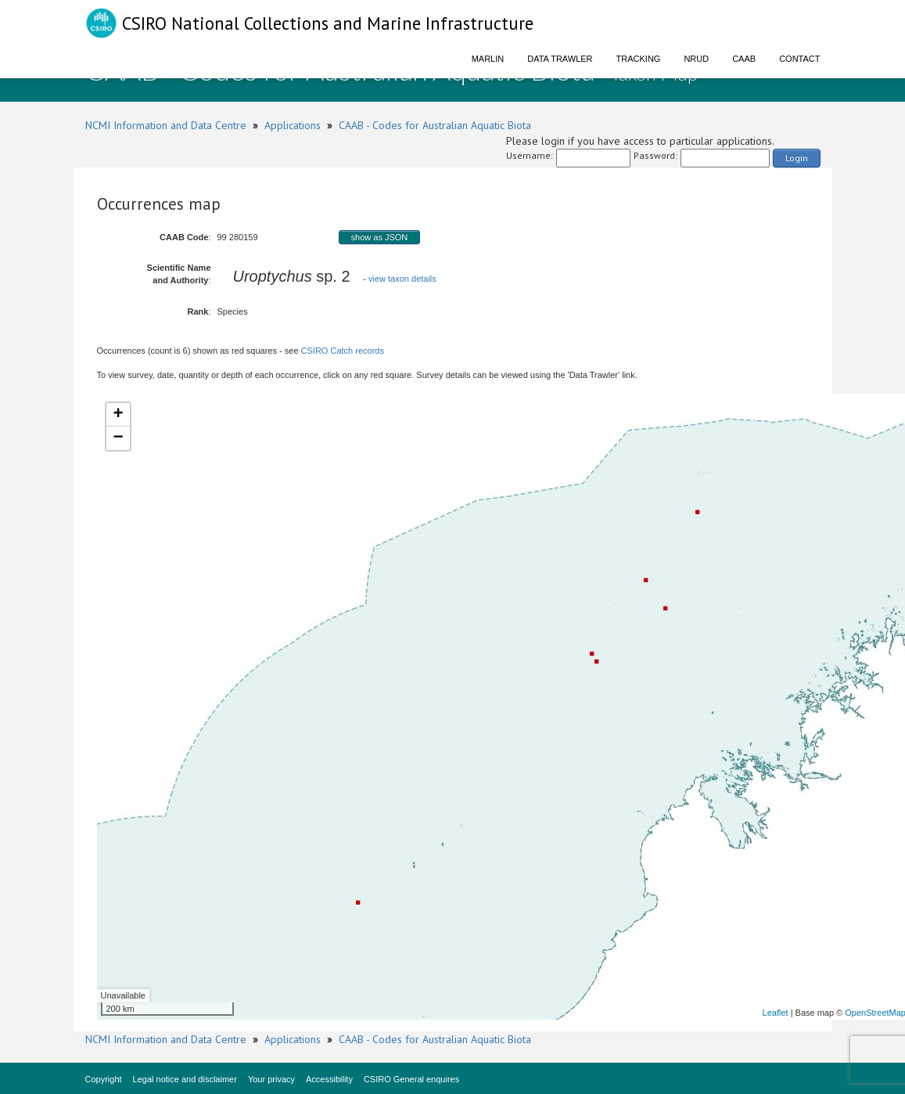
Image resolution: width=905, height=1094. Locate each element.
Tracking (638, 58)
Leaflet (775, 1012)
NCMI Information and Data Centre (165, 125)
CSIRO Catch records (342, 350)
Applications (292, 125)
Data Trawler (559, 58)
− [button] (118, 438)
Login (796, 158)
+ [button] (118, 414)
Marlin (488, 58)
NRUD (696, 58)
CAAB (744, 58)
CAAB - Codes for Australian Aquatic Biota (435, 125)
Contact (799, 58)
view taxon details (402, 278)
